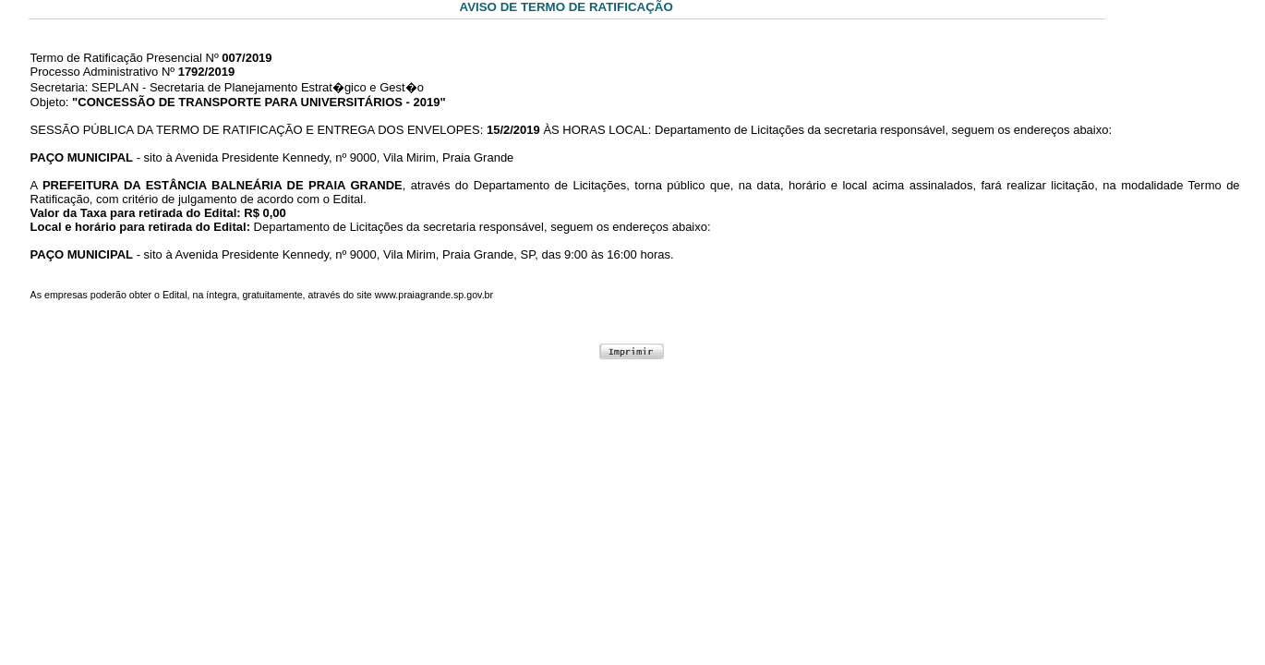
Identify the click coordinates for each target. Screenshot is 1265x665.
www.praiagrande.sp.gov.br (434, 294)
